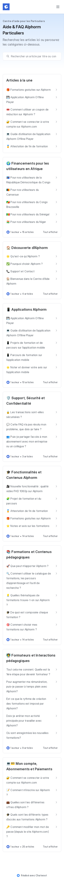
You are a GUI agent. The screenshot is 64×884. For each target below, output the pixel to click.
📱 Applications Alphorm (26, 309)
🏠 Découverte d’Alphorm (27, 248)
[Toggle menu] (57, 6)
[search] (34, 56)
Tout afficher (50, 232)
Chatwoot (41, 875)
